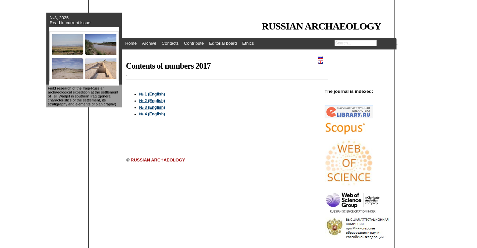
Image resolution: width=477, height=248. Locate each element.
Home (131, 43)
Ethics (248, 43)
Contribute (194, 43)
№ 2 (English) (152, 100)
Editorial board (223, 43)
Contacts (170, 43)
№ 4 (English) (152, 114)
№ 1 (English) (152, 94)
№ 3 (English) (152, 107)
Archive (149, 43)
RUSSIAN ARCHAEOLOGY (321, 26)
